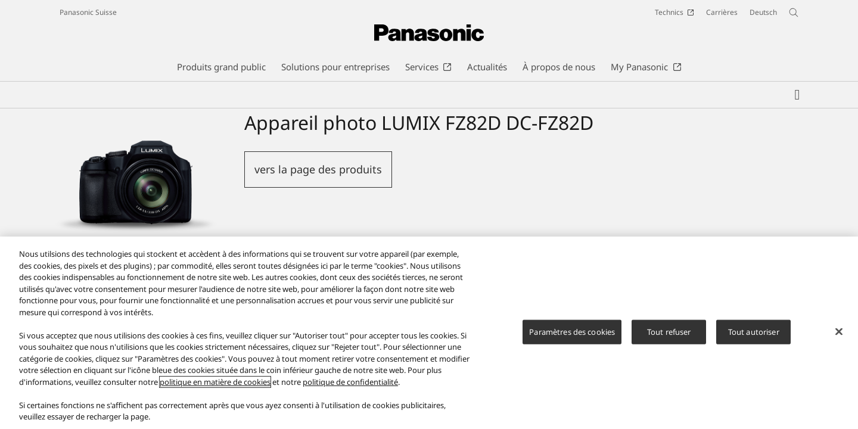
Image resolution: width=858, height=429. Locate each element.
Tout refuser (669, 331)
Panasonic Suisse (88, 12)
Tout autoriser (753, 331)
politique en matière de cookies (215, 382)
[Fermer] (839, 331)
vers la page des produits (318, 169)
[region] (429, 333)
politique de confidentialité (350, 382)
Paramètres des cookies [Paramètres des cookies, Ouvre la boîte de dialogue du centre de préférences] (572, 331)
